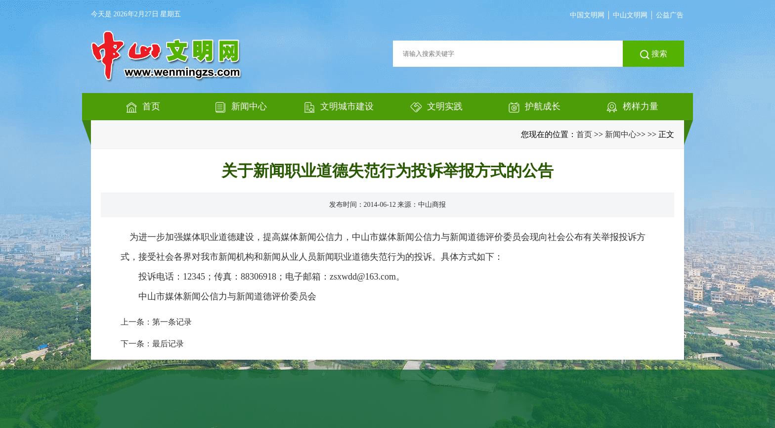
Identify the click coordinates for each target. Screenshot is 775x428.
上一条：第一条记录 (156, 322)
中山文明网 (630, 15)
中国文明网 (587, 15)
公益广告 (670, 15)
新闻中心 (621, 134)
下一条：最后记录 (152, 343)
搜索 (653, 54)
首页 (584, 134)
